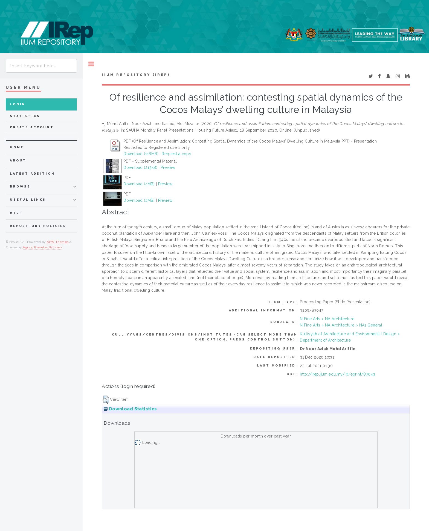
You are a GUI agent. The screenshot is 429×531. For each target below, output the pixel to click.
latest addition (32, 173)
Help (16, 213)
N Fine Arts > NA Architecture (327, 319)
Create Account (32, 127)
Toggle (91, 64)
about (18, 160)
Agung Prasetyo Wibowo (42, 247)
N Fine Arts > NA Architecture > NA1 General (341, 325)
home (17, 147)
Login (17, 104)
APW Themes (58, 242)
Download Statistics (130, 408)
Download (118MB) (140, 154)
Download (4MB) (139, 184)
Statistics (25, 116)
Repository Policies (38, 226)
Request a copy (176, 154)
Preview (168, 167)
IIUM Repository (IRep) (136, 75)
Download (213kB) (140, 167)
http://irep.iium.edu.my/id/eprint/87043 (337, 374)
